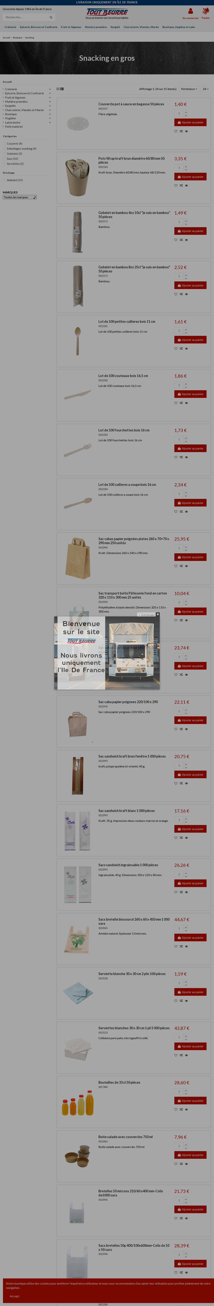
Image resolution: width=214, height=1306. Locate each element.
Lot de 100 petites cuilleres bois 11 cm (126, 321)
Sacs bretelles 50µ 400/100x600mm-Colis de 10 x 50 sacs (133, 1247)
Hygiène (10, 118)
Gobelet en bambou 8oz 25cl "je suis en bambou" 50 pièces (134, 269)
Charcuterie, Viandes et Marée (24, 110)
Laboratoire (12, 122)
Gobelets (14, 153)
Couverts (14, 143)
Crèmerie (11, 89)
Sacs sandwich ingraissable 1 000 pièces (128, 865)
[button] (179, 27)
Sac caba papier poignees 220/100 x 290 (128, 702)
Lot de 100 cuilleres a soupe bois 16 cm (127, 484)
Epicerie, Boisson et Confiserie (24, 93)
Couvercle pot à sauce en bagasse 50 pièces (131, 104)
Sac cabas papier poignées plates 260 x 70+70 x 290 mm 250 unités (133, 541)
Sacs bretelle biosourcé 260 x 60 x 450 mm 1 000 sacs (134, 921)
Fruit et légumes (15, 97)
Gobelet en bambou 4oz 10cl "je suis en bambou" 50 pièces (134, 215)
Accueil (7, 81)
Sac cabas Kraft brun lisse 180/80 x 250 (127, 648)
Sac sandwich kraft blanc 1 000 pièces (126, 811)
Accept (14, 1296)
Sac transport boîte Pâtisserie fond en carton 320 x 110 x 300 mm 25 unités (132, 595)
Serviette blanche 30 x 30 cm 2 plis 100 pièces (132, 974)
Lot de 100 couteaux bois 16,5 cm (123, 376)
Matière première (16, 101)
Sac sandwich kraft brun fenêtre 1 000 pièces (132, 756)
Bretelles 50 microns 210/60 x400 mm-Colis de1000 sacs (130, 1193)
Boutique (11, 114)
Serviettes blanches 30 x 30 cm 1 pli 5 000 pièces (134, 1028)
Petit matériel (14, 126)
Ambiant (15, 180)
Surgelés (10, 105)
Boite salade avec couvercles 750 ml (125, 1137)
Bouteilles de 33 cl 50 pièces (119, 1082)
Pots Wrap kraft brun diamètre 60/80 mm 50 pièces (131, 160)
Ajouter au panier (190, 122)
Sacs (12, 158)
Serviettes (15, 163)
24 (206, 89)
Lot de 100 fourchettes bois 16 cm (123, 430)
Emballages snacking (21, 148)
